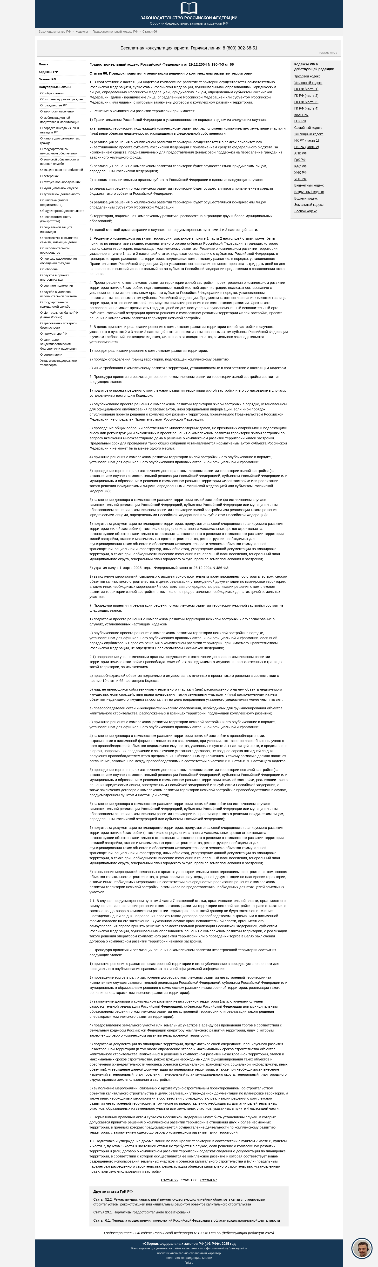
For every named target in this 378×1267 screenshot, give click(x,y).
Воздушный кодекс (309, 192)
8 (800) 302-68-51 (240, 48)
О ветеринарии (51, 354)
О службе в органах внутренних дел (54, 277)
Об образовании (52, 93)
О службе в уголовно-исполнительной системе (58, 294)
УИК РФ (300, 172)
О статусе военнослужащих (60, 182)
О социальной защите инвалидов (56, 229)
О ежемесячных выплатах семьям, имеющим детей (59, 240)
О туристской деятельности (60, 194)
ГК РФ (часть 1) (306, 89)
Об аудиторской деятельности (62, 211)
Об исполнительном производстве (54, 250)
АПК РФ (300, 153)
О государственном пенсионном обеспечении (58, 151)
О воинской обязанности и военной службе (59, 162)
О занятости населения (57, 111)
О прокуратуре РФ (53, 333)
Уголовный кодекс (308, 83)
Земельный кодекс (309, 205)
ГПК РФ (300, 121)
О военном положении (56, 285)
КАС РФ (300, 166)
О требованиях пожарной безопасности (58, 325)
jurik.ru (333, 52)
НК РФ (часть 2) (306, 147)
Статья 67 (208, 1180)
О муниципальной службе (59, 188)
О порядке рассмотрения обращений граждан (58, 261)
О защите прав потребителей (61, 170)
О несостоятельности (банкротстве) (56, 219)
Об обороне (49, 269)
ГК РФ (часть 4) (306, 108)
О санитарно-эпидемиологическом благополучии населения (58, 344)
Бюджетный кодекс (309, 185)
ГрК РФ (299, 160)
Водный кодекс (306, 198)
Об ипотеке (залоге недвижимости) (54, 202)
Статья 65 (169, 1180)
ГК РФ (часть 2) (306, 95)
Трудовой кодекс (307, 76)
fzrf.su (189, 1262)
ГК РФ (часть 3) (306, 102)
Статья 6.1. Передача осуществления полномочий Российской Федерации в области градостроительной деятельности (186, 1220)
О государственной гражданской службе (55, 304)
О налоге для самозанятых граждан (60, 141)
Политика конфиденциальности (189, 1258)
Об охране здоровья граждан (61, 99)
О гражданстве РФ (53, 105)
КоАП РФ (301, 115)
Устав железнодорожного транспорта (58, 363)
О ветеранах (49, 176)
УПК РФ (300, 179)
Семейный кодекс (308, 128)
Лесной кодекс (305, 211)
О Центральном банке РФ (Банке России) (59, 315)
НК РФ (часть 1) (306, 140)
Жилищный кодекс (309, 134)
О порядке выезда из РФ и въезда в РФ (59, 130)
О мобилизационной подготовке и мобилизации (59, 120)
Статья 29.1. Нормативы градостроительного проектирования (141, 1212)
